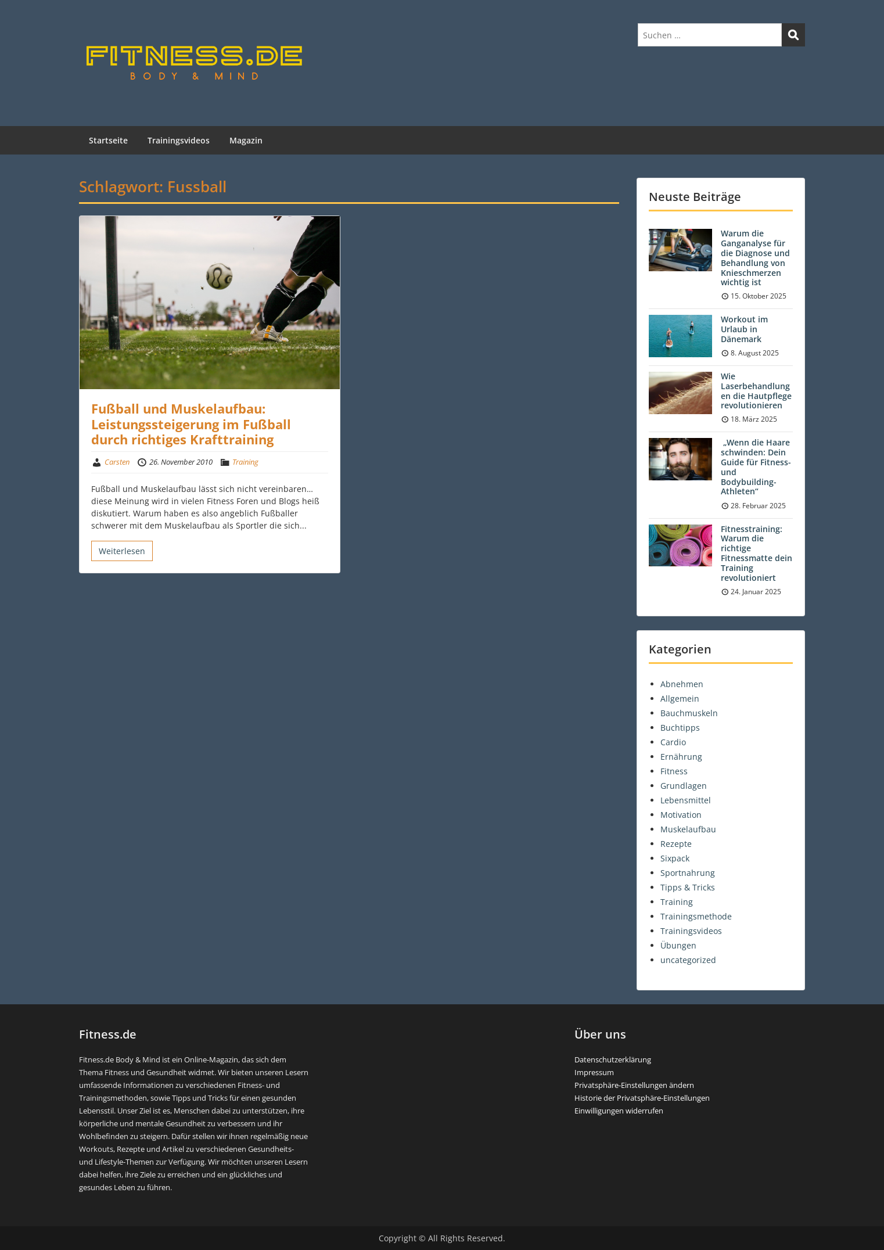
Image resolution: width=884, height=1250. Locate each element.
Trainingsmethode (696, 916)
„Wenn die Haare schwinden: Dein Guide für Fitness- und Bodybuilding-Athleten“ (756, 467)
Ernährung (681, 756)
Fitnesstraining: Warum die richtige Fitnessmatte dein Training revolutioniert (756, 553)
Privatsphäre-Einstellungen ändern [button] (634, 1085)
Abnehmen (681, 683)
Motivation (681, 814)
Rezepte (676, 843)
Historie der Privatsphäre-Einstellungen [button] (642, 1098)
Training (245, 462)
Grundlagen (683, 785)
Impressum (594, 1072)
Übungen (678, 945)
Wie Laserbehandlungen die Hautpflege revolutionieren (756, 391)
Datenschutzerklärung (612, 1059)
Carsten (117, 462)
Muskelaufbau (688, 829)
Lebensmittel (685, 800)
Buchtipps (680, 727)
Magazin (246, 140)
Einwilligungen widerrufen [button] (618, 1110)
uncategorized (688, 959)
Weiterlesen (122, 550)
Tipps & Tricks (687, 887)
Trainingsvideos (179, 140)
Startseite (108, 140)
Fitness (674, 771)
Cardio (673, 742)
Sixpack (674, 858)
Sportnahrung (687, 872)
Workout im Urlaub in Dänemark (744, 329)
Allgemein (679, 698)
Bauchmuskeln (689, 713)
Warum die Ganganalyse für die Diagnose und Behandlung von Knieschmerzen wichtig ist (755, 258)
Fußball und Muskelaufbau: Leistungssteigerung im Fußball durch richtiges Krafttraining (191, 424)
